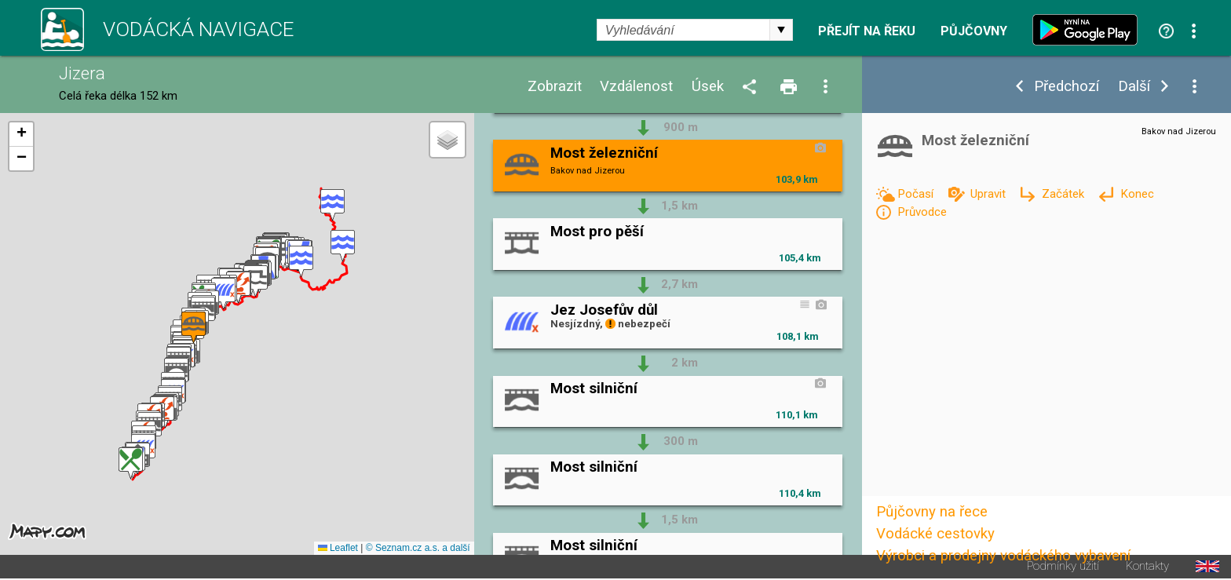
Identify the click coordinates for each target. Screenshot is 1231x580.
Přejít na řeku (866, 31)
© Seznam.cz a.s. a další (418, 547)
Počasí (917, 194)
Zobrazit (555, 86)
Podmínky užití (1063, 566)
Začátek (1064, 194)
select (781, 30)
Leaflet (338, 547)
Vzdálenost (636, 86)
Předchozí (1066, 86)
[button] (332, 205)
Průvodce (922, 212)
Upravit (989, 194)
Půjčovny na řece (932, 511)
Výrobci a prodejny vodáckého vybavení (1003, 555)
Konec (1137, 194)
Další (1134, 86)
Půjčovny (974, 31)
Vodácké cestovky (935, 533)
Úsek (708, 86)
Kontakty (1147, 566)
